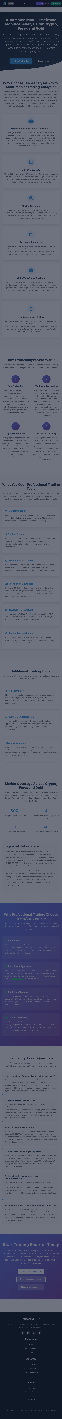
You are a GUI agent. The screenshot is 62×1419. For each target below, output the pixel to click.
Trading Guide (31, 1364)
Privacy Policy (31, 1388)
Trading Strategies (31, 1372)
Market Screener (31, 1348)
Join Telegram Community (31, 1279)
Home (31, 1345)
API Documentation (31, 1368)
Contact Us (31, 1400)
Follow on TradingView (31, 1287)
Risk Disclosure (17, 979)
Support (31, 1376)
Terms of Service (31, 1392)
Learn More (43, 61)
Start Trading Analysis (31, 1271)
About (31, 1352)
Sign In (56, 3)
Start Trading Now (21, 61)
